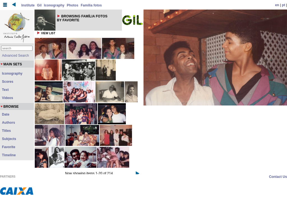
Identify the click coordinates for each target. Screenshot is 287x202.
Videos (7, 98)
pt (283, 5)
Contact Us (278, 177)
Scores (7, 82)
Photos (72, 5)
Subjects (9, 139)
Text (5, 90)
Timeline (9, 155)
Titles (6, 131)
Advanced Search (15, 56)
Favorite (8, 147)
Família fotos (91, 5)
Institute (28, 5)
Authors (8, 123)
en (277, 5)
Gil (39, 5)
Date (5, 114)
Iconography (54, 5)
